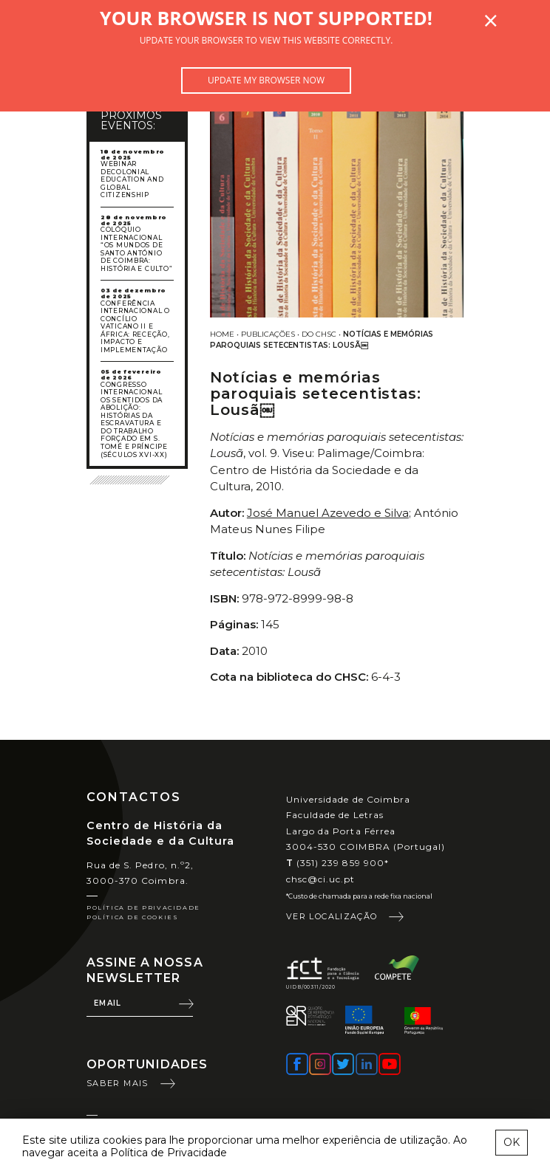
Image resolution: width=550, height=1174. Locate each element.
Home (222, 334)
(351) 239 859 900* (337, 862)
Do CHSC (319, 334)
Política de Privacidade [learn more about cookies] (168, 1152)
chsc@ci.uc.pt (321, 879)
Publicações (268, 334)
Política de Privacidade (143, 907)
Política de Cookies (132, 917)
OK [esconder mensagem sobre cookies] (511, 1142)
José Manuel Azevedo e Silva (328, 513)
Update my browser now (266, 80)
